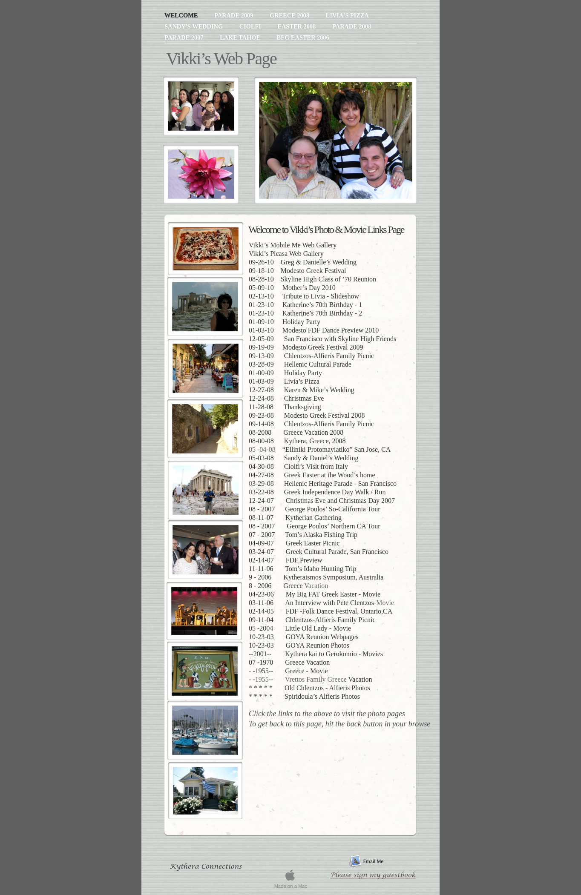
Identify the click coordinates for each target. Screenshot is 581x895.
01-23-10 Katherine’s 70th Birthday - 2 (305, 313)
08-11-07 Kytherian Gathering (295, 517)
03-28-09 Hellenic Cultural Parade (300, 364)
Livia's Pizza (347, 15)
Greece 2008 (290, 15)
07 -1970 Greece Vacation (289, 662)
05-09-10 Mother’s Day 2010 (292, 287)
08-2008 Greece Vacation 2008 (296, 432)
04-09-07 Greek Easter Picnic (294, 543)
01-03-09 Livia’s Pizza (284, 381)
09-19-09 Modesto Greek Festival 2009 (306, 347)
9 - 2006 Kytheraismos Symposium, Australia (316, 577)
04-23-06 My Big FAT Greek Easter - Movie (314, 594)
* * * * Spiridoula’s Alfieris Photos (307, 696)
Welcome (181, 15)
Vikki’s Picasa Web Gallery (286, 253)
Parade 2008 (351, 26)
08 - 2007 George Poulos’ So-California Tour (314, 509)
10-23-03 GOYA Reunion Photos (299, 645)
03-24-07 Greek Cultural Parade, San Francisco (318, 551)
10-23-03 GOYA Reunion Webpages (304, 636)
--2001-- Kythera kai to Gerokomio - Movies (316, 653)
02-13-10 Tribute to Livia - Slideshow (304, 296)
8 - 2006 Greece (276, 585)
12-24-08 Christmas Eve (286, 398)
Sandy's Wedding (194, 26)
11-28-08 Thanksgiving (285, 406)
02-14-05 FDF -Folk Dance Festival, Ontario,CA (320, 611)
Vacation (360, 679)
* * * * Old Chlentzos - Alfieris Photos (312, 687)
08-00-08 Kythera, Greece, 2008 (297, 441)
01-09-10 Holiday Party (284, 321)
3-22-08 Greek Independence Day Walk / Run (318, 492)
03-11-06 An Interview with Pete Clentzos (311, 602)
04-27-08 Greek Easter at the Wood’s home (312, 475)
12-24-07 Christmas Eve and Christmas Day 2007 (322, 500)
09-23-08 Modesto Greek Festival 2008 (307, 415)
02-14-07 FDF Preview (285, 560)
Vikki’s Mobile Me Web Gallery (293, 245)
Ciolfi (250, 26)
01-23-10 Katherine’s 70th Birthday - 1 (305, 304)
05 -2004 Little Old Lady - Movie (300, 628)
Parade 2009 (234, 15)
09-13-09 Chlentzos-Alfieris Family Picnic (311, 355)
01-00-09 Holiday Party (285, 372)
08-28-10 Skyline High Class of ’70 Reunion (312, 279)
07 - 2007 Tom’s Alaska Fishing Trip (303, 534)
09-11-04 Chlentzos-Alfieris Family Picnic (312, 619)
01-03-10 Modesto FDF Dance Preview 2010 (314, 330)
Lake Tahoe (241, 37)
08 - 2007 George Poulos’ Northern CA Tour (314, 526)
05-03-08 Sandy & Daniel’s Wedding (304, 458)
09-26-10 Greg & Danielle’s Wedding (303, 262)
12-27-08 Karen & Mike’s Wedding (301, 389)
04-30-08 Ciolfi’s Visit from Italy (298, 466)
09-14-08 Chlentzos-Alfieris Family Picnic (311, 423)
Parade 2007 (184, 37)
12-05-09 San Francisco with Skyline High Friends (322, 338)
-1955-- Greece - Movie (290, 670)
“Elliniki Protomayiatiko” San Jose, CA (336, 449)
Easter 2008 (297, 26)
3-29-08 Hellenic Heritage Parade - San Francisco (324, 483)
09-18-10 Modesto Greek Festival (297, 270)
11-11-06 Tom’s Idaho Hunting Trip (303, 568)
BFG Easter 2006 (303, 37)
